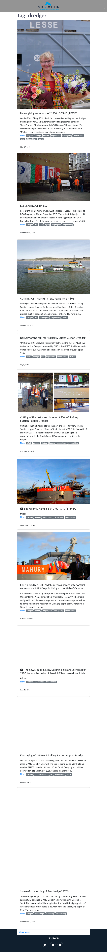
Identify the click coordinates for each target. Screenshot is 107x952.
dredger (38, 136)
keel (41, 225)
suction (72, 357)
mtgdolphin (55, 136)
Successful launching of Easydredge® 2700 (44, 891)
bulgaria (29, 136)
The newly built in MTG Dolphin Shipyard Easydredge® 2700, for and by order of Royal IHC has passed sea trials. (53, 671)
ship (22, 139)
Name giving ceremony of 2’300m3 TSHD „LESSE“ (48, 113)
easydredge (39, 682)
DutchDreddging (41, 774)
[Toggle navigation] (101, 6)
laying (47, 225)
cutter (28, 357)
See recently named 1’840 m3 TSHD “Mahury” (51, 508)
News (22, 135)
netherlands (78, 136)
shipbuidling (56, 318)
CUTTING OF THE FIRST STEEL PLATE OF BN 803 (47, 298)
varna (40, 139)
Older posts (24, 932)
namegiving (67, 136)
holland (46, 136)
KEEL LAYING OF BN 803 (34, 205)
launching (50, 914)
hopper (52, 443)
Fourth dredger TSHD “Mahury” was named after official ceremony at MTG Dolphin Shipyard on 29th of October (52, 586)
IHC (36, 225)
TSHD (69, 774)
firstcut (44, 443)
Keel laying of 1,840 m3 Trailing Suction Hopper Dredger (52, 755)
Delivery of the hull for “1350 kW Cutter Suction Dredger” (53, 338)
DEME (28, 443)
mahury (38, 517)
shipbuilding (31, 139)
